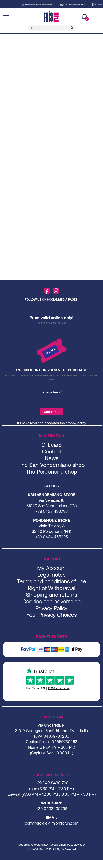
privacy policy (76, 423)
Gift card (51, 444)
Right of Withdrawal (51, 588)
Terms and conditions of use (51, 581)
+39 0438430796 (51, 808)
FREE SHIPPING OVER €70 (77, 5)
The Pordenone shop (51, 471)
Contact (51, 451)
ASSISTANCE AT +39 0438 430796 (40, 5)
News (51, 458)
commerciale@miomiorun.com (51, 823)
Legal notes (51, 574)
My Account (51, 568)
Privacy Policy (51, 608)
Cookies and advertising (51, 601)
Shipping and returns (51, 594)
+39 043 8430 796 (51, 782)
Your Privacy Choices (51, 614)
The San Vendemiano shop (51, 464)
